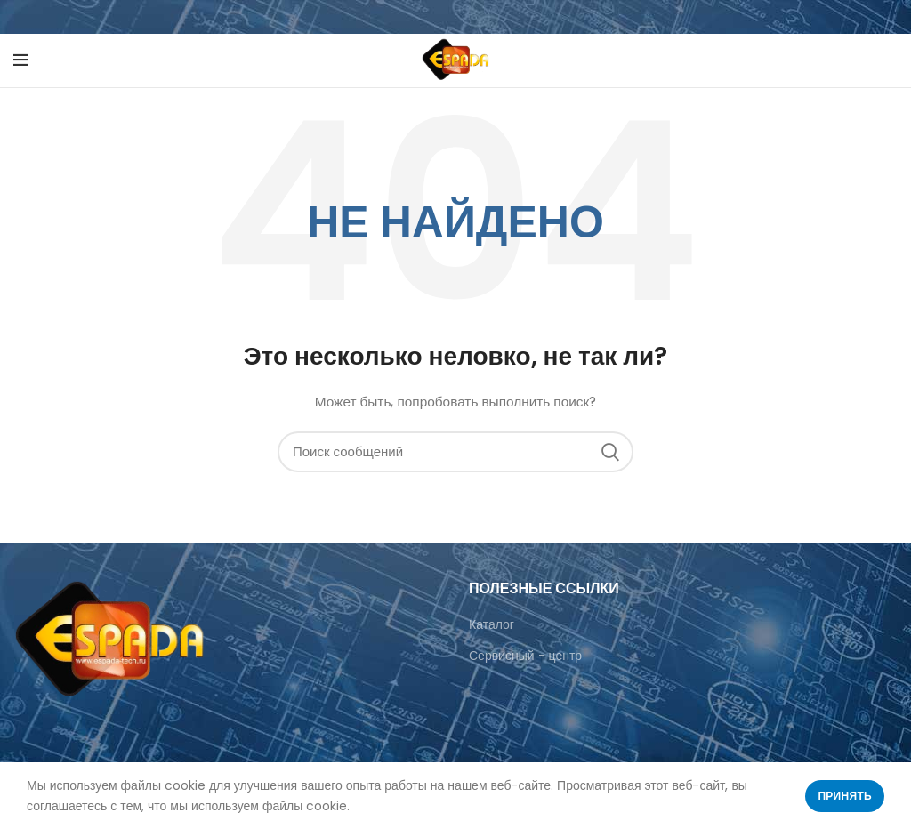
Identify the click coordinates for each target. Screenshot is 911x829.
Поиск (609, 451)
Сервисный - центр (525, 655)
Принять (845, 795)
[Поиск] (455, 451)
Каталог (491, 624)
